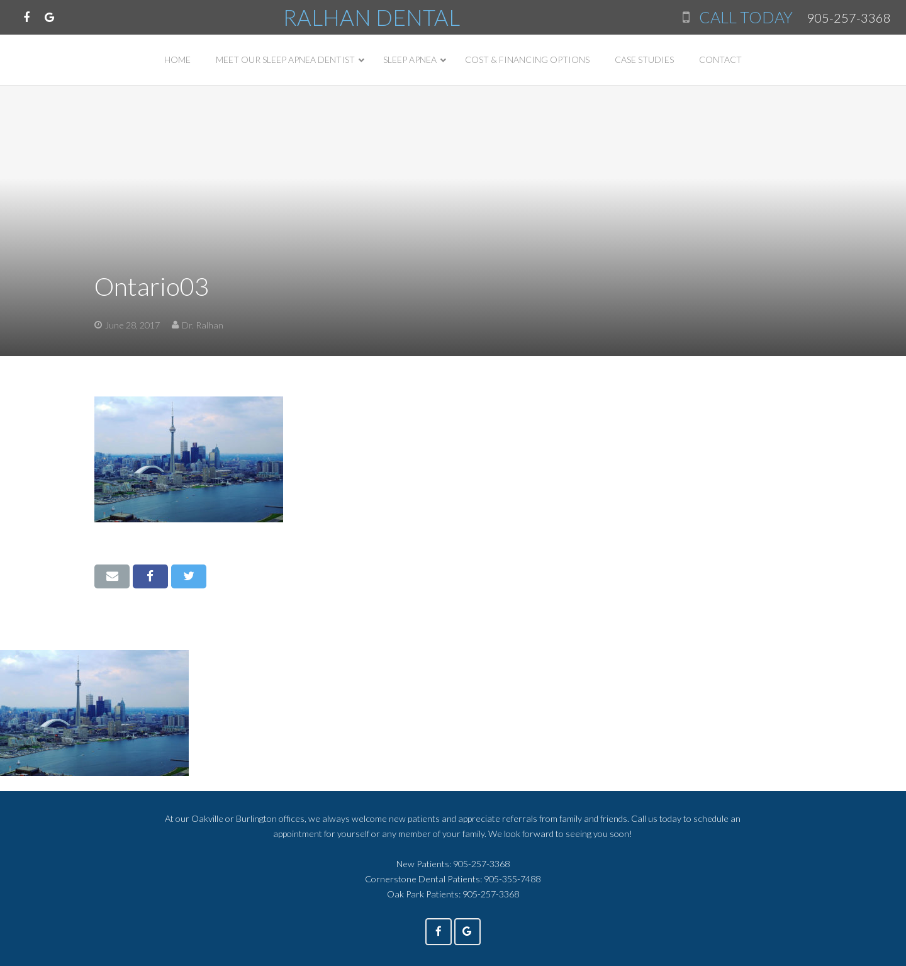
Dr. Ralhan (202, 325)
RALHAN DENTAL (371, 17)
